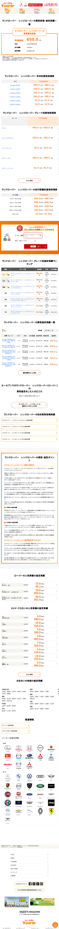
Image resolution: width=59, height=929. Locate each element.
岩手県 (14, 691)
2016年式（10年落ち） (15, 93)
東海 (31, 689)
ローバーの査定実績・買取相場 (31, 840)
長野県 (14, 705)
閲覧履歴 (25, 5)
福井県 (14, 710)
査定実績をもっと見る (29, 373)
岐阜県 (31, 691)
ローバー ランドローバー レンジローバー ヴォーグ (9, 346)
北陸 (3, 708)
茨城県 (4, 698)
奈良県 (52, 696)
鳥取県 (31, 703)
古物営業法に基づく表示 (50, 922)
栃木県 (9, 698)
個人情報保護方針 (7, 922)
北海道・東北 (5, 689)
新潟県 (9, 705)
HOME (12, 849)
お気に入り (21, 5)
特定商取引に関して (35, 922)
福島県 (9, 693)
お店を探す (13, 859)
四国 (31, 706)
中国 (31, 701)
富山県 (4, 710)
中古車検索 (14, 856)
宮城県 (19, 691)
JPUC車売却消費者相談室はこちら (29, 884)
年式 (16, 241)
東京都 (4, 700)
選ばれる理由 (14, 863)
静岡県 (37, 691)
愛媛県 (42, 708)
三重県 (47, 691)
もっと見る (29, 180)
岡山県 (42, 703)
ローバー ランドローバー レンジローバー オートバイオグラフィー (9, 351)
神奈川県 (9, 700)
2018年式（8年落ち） (15, 89)
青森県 (9, 691)
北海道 (4, 691)
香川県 (37, 708)
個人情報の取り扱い (20, 922)
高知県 (47, 708)
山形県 (4, 693)
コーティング (14, 866)
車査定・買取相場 (17, 840)
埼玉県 (19, 698)
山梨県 (4, 705)
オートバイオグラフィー (8, 138)
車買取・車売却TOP (6, 840)
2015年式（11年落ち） (15, 96)
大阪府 (42, 696)
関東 (3, 696)
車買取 (12, 852)
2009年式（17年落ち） (15, 100)
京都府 (37, 696)
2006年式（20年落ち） (15, 104)
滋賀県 (31, 696)
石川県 (9, 710)
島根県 (37, 703)
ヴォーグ (4, 128)
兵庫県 (47, 696)
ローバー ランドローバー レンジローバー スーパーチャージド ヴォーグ (22, 299)
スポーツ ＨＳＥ (6, 158)
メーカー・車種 (19, 235)
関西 (31, 694)
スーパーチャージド (7, 148)
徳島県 (31, 708)
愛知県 (42, 691)
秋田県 (24, 691)
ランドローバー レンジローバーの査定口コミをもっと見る (29, 405)
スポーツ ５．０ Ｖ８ (7, 168)
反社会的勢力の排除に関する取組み (11, 925)
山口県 (52, 703)
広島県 (47, 703)
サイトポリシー (34, 925)
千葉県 (24, 698)
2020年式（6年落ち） (15, 85)
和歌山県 (32, 698)
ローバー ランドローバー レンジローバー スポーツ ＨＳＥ (9, 340)
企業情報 (13, 870)
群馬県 (14, 698)
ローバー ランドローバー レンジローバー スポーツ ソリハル (9, 358)
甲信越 (4, 703)
